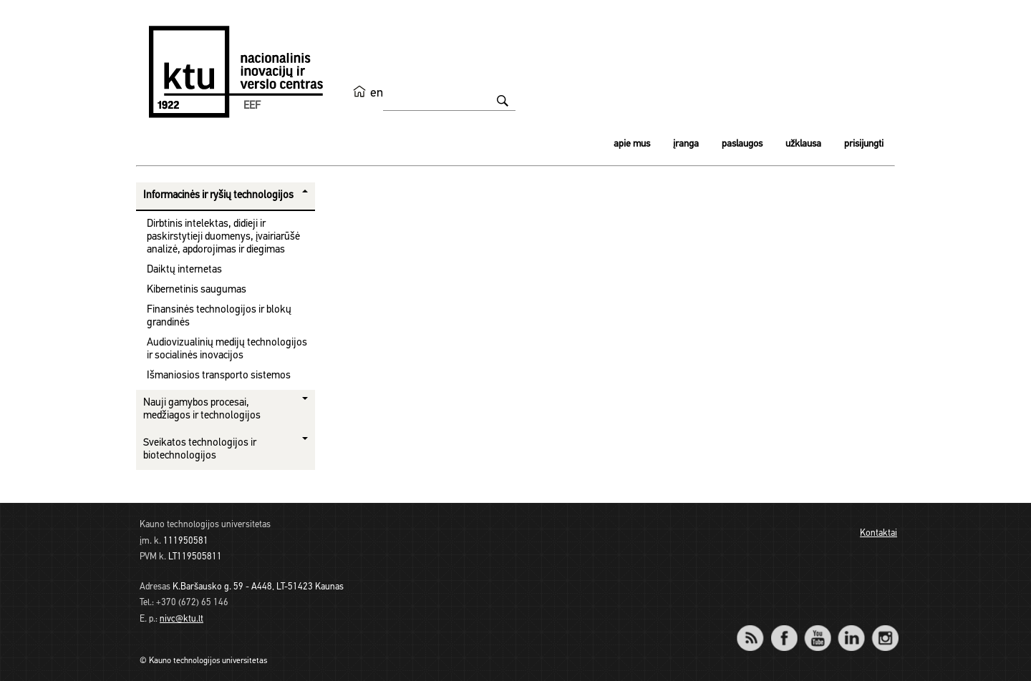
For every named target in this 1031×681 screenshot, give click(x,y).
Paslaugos (742, 144)
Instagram (885, 628)
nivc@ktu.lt (181, 619)
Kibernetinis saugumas (196, 290)
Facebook (784, 628)
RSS (756, 628)
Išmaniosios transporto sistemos (219, 376)
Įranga (686, 144)
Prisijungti (864, 144)
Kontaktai (878, 533)
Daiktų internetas (184, 270)
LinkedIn (851, 628)
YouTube (817, 628)
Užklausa (803, 144)
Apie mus (632, 144)
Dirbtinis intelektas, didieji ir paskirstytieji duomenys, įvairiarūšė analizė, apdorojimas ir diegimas (223, 237)
